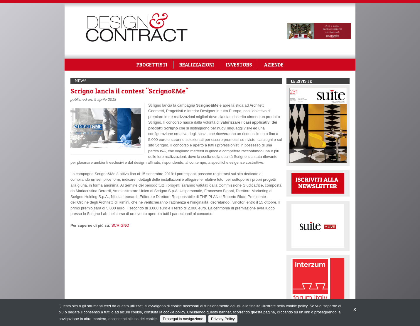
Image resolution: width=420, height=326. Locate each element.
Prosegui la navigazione (183, 319)
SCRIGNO (120, 225)
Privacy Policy (223, 319)
